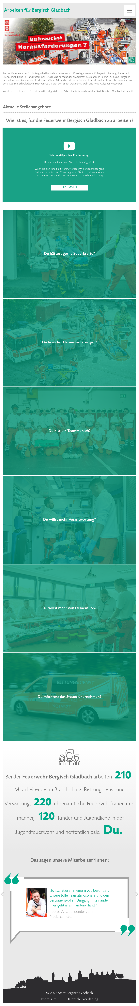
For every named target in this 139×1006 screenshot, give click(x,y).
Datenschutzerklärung (90, 175)
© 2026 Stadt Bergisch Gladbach (69, 993)
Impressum (48, 999)
